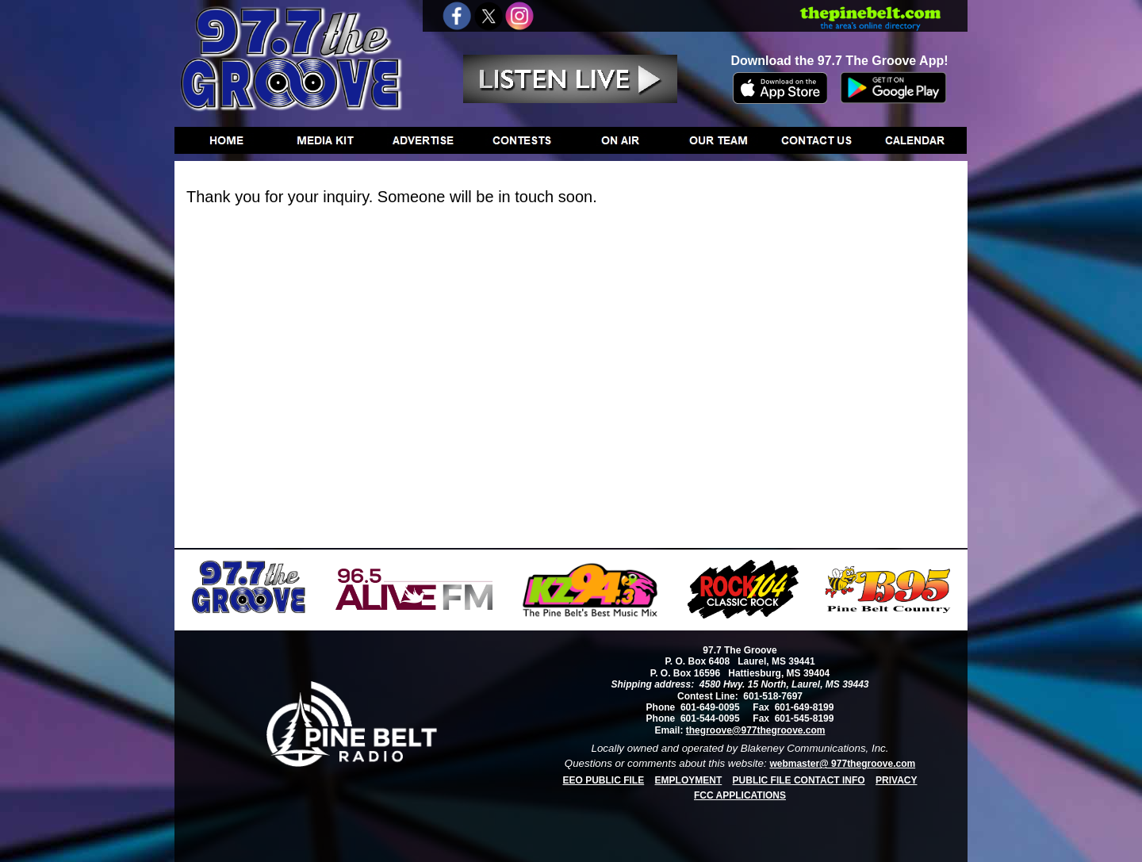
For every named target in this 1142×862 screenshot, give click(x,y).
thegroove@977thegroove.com (756, 730)
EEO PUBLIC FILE (604, 780)
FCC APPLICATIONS (740, 795)
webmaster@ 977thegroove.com (842, 763)
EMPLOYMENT (688, 780)
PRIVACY (896, 780)
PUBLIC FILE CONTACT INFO (799, 780)
